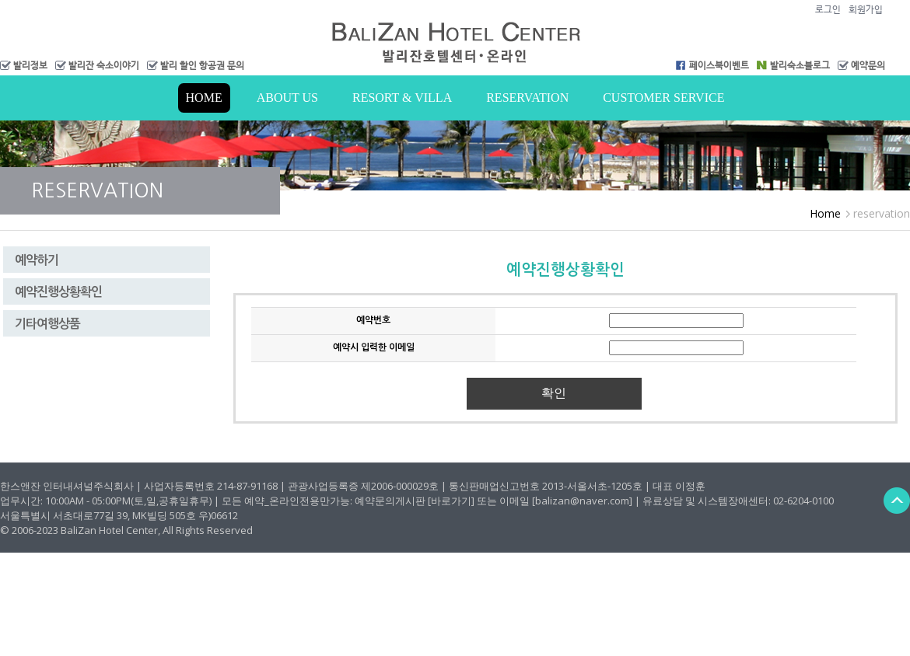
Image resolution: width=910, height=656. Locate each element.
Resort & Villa (402, 97)
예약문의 (868, 65)
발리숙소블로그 (800, 65)
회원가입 (866, 9)
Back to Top (896, 500)
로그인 (828, 9)
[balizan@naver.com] (582, 501)
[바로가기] (451, 501)
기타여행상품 (47, 324)
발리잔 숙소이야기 (103, 65)
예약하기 (36, 260)
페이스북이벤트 (719, 65)
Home (204, 97)
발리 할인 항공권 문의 (202, 65)
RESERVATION (527, 97)
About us (287, 97)
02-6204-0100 (803, 501)
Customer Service (663, 97)
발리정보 (30, 65)
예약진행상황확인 (58, 292)
